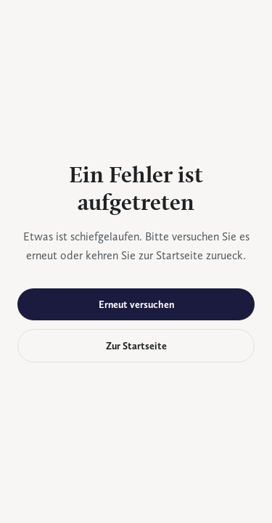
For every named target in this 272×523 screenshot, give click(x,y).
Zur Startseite (136, 346)
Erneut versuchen (136, 304)
